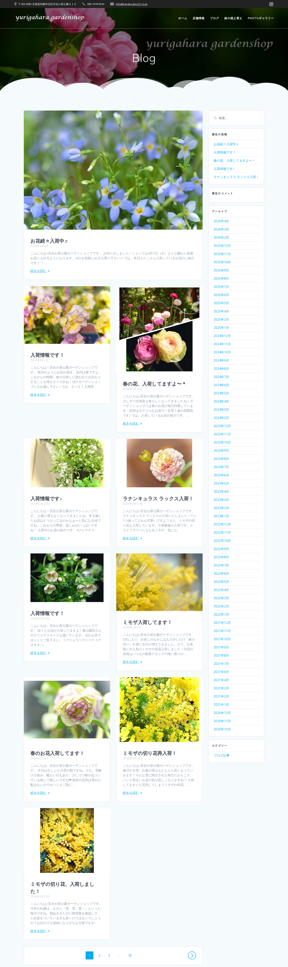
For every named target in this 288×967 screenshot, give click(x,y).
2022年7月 (221, 565)
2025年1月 (221, 327)
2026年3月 (221, 229)
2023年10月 (222, 442)
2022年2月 (221, 606)
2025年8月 (221, 278)
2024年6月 (221, 385)
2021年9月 (221, 647)
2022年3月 (221, 598)
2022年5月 (221, 581)
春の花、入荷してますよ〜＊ (154, 384)
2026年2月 (221, 237)
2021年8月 (221, 655)
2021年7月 (221, 663)
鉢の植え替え (233, 18)
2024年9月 (221, 360)
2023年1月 (221, 516)
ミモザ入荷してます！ (147, 622)
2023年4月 (221, 491)
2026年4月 (221, 221)
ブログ (214, 18)
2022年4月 (221, 590)
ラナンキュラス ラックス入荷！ (158, 498)
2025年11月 (222, 254)
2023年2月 (221, 508)
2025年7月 (221, 286)
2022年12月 (222, 524)
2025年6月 (221, 295)
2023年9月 (221, 450)
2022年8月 (221, 557)
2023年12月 (222, 426)
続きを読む (38, 271)
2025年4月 (221, 311)
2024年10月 (222, 352)
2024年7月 (221, 377)
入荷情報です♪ (46, 470)
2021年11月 (222, 631)
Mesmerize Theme (180, 957)
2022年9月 (221, 549)
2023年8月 (221, 459)
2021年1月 (221, 704)
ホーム (182, 18)
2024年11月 (222, 344)
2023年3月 (221, 499)
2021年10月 (222, 639)
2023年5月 (221, 483)
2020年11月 (222, 721)
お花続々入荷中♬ (49, 241)
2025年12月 (222, 245)
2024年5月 (221, 393)
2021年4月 (221, 680)
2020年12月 (222, 713)
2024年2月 (221, 418)
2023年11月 (222, 434)
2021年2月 (221, 696)
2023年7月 (221, 467)
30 (130, 918)
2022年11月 (222, 532)
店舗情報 (199, 18)
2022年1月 (221, 614)
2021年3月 (221, 688)
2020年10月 (222, 729)
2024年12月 (222, 336)
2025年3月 (221, 319)
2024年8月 (221, 368)
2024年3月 (221, 409)
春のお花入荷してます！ (57, 715)
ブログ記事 (222, 755)
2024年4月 (221, 401)
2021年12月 (222, 622)
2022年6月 (221, 573)
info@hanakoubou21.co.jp (131, 4)
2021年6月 (221, 672)
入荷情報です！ (47, 355)
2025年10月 (222, 262)
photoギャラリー (261, 18)
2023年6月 (221, 475)
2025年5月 (221, 303)
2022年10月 (222, 540)
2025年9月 (221, 270)
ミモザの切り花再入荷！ (150, 753)
